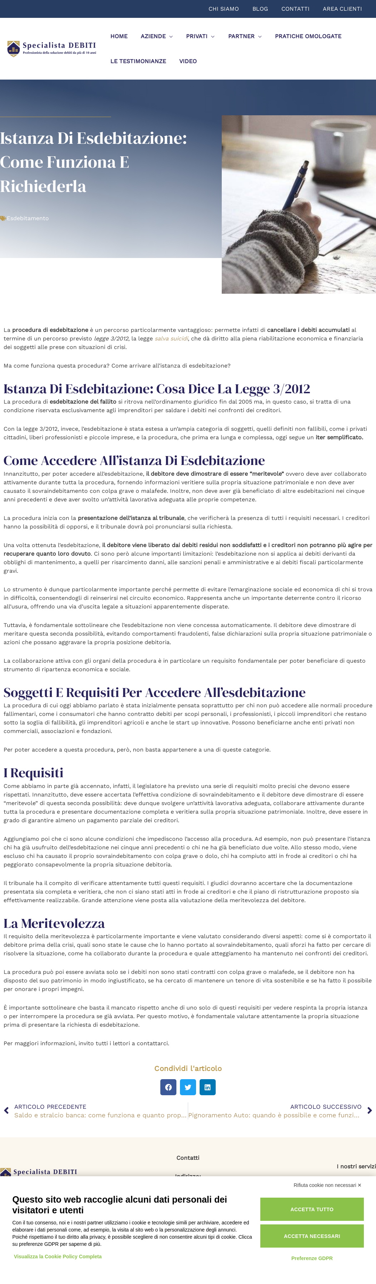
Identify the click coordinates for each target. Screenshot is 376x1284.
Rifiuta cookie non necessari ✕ (328, 1185)
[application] (166, 36)
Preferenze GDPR (312, 1258)
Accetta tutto (312, 1209)
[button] (168, 1087)
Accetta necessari (312, 1236)
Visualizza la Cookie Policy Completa (58, 1256)
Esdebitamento (28, 218)
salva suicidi (171, 338)
